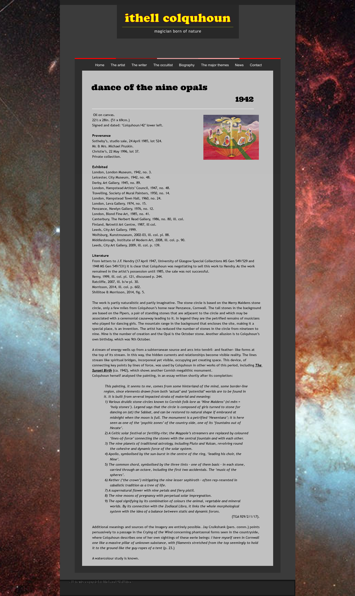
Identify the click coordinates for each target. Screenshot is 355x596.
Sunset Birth (102, 370)
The (259, 365)
